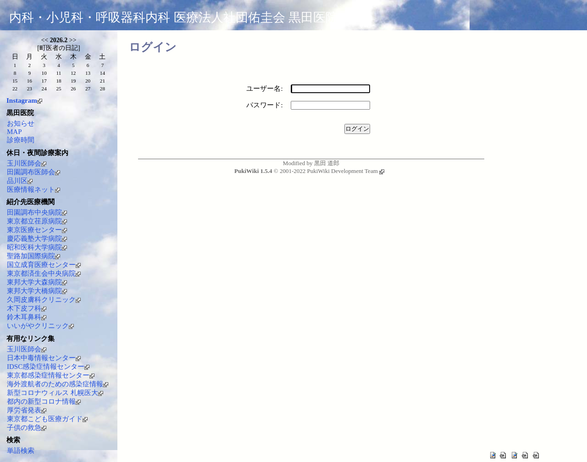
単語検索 (20, 450)
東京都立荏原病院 (37, 221)
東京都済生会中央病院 (44, 273)
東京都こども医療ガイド (47, 419)
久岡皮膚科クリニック (44, 299)
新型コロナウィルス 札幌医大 (55, 392)
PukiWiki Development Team (345, 170)
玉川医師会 (26, 163)
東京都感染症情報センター (50, 375)
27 (87, 88)
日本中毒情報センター (44, 358)
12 (73, 73)
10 (44, 73)
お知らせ (20, 123)
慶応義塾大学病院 (37, 238)
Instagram (24, 100)
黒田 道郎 (326, 163)
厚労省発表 (26, 410)
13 (87, 73)
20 (87, 80)
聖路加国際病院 (33, 256)
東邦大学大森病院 (37, 282)
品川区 (20, 180)
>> (73, 40)
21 (102, 80)
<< (44, 40)
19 (73, 80)
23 (29, 88)
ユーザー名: (264, 88)
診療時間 (20, 140)
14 (102, 73)
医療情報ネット (33, 189)
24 (44, 88)
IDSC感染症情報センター (48, 366)
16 (29, 80)
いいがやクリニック (40, 325)
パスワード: (264, 105)
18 (58, 80)
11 (58, 73)
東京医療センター (37, 230)
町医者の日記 (58, 48)
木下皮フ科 (26, 308)
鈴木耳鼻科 (26, 317)
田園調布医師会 (33, 172)
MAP (14, 131)
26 (73, 88)
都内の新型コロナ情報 (44, 401)
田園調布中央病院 (37, 212)
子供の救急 (26, 427)
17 (44, 80)
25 (58, 88)
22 (14, 88)
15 (14, 80)
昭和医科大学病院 (37, 247)
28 (102, 88)
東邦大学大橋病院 (37, 291)
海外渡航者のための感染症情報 (57, 384)
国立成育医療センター (44, 264)
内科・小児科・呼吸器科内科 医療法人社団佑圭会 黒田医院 (173, 17)
